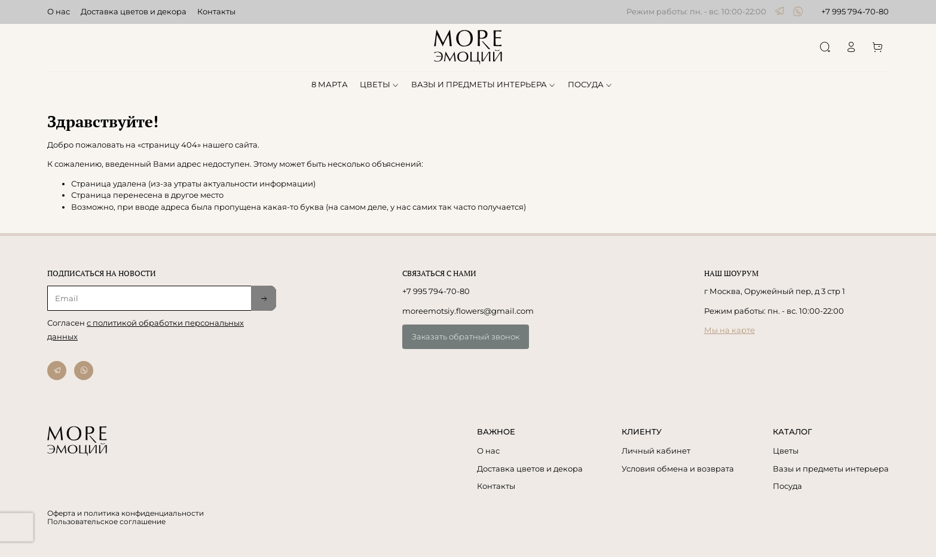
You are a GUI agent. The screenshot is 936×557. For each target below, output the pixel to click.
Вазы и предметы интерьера (831, 468)
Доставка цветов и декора (133, 11)
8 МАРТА (329, 84)
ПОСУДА (590, 84)
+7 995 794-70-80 (855, 11)
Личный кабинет (656, 450)
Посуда (787, 486)
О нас (58, 11)
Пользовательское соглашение (106, 522)
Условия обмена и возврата (678, 468)
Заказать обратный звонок (465, 336)
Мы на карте (729, 330)
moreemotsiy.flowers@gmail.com (468, 311)
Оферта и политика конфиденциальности (125, 513)
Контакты (216, 11)
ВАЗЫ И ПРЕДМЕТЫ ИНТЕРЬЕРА (483, 84)
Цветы (786, 450)
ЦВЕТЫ (380, 84)
